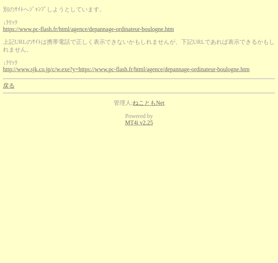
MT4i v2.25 (139, 122)
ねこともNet (148, 103)
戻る (9, 86)
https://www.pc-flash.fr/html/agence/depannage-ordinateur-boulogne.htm (88, 29)
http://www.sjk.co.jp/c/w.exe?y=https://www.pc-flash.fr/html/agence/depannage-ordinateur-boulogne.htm (126, 69)
